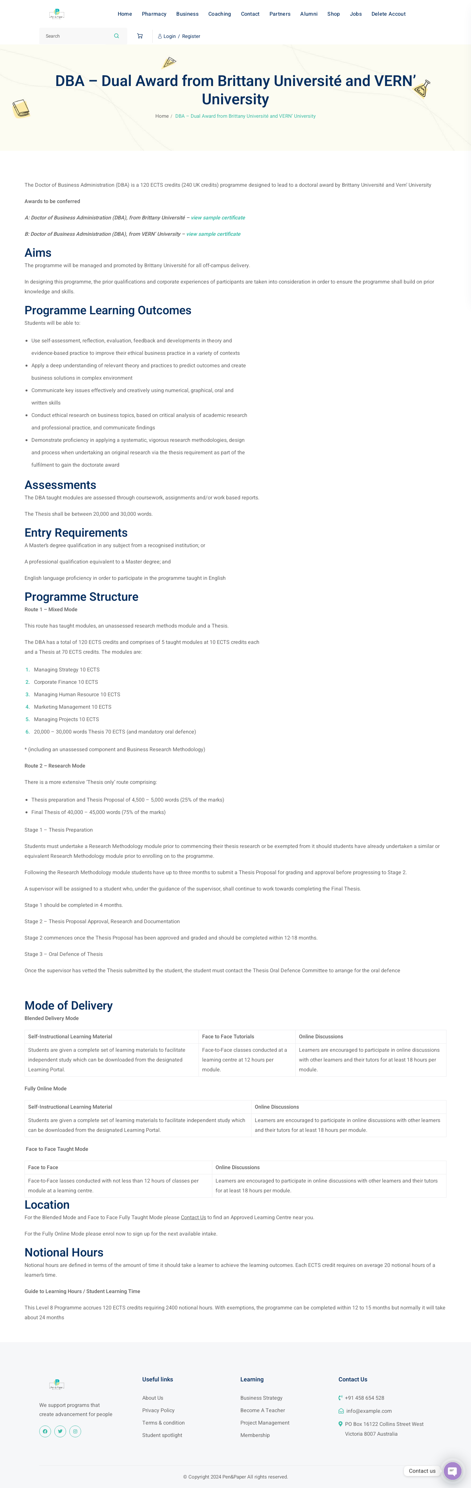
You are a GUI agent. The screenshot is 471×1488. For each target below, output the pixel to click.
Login (170, 36)
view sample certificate (218, 218)
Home (162, 116)
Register (191, 36)
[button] (138, 36)
